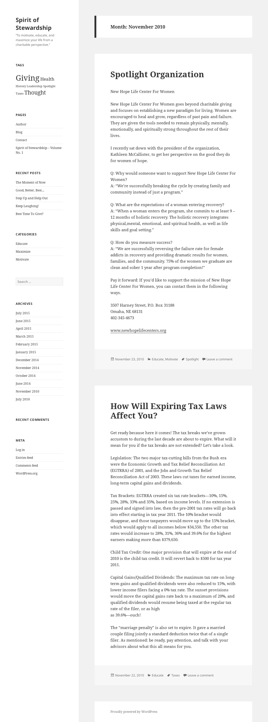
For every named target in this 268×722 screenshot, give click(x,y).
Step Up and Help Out (32, 198)
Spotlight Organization (157, 74)
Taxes (175, 675)
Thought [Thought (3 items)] (35, 92)
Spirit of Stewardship (34, 23)
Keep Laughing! (27, 206)
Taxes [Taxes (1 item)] (20, 93)
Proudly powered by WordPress (133, 711)
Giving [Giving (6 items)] (28, 78)
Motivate (22, 259)
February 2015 (27, 344)
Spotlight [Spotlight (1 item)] (49, 86)
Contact (21, 140)
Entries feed (24, 457)
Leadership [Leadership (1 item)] (34, 86)
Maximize (23, 251)
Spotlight (192, 359)
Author (21, 124)
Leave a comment (219, 359)
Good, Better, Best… (30, 190)
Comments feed (27, 465)
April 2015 (23, 328)
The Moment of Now (31, 182)
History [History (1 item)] (21, 86)
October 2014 (26, 375)
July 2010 (23, 399)
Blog (19, 132)
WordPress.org (26, 473)
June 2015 (23, 321)
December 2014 (27, 360)
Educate (21, 243)
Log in (20, 450)
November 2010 (27, 391)
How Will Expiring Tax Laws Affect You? (168, 410)
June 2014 (23, 383)
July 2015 (23, 313)
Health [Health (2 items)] (47, 79)
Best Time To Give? (29, 214)
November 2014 (27, 368)
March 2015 (25, 336)
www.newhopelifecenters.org (138, 330)
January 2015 (26, 352)
